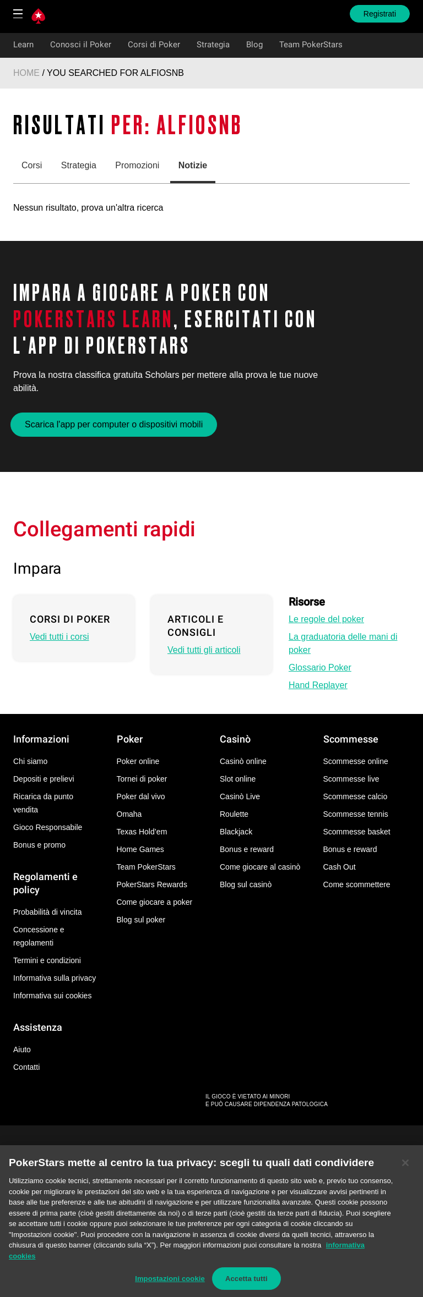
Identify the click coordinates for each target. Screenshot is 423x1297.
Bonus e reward (247, 849)
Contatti (26, 1067)
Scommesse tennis (355, 814)
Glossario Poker (320, 667)
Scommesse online (355, 761)
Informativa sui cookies (52, 995)
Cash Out (339, 866)
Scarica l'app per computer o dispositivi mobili (114, 424)
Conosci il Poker (80, 45)
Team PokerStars (311, 45)
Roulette (234, 814)
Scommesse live (351, 778)
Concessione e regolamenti (38, 936)
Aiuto (22, 1049)
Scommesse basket (357, 831)
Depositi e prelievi (43, 778)
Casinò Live (240, 796)
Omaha (129, 814)
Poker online (138, 761)
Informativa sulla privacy (54, 978)
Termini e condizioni (47, 960)
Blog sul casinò (246, 884)
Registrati (380, 13)
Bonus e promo (39, 844)
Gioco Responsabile (47, 827)
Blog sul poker (141, 919)
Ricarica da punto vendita (43, 803)
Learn (23, 45)
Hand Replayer (318, 685)
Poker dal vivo (141, 796)
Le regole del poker (326, 619)
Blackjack (236, 831)
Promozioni (137, 165)
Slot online (238, 778)
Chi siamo (30, 761)
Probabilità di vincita (47, 912)
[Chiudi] (405, 1169)
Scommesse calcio (355, 796)
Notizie (192, 165)
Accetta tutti (246, 1284)
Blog (254, 45)
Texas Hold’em (142, 831)
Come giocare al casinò (260, 866)
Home (26, 73)
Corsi (31, 165)
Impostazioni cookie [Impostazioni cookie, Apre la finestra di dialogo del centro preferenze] (170, 1284)
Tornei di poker (142, 778)
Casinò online (243, 761)
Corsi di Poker (154, 45)
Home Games (140, 849)
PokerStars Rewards (152, 884)
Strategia (213, 45)
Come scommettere (357, 884)
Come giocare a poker (155, 902)
